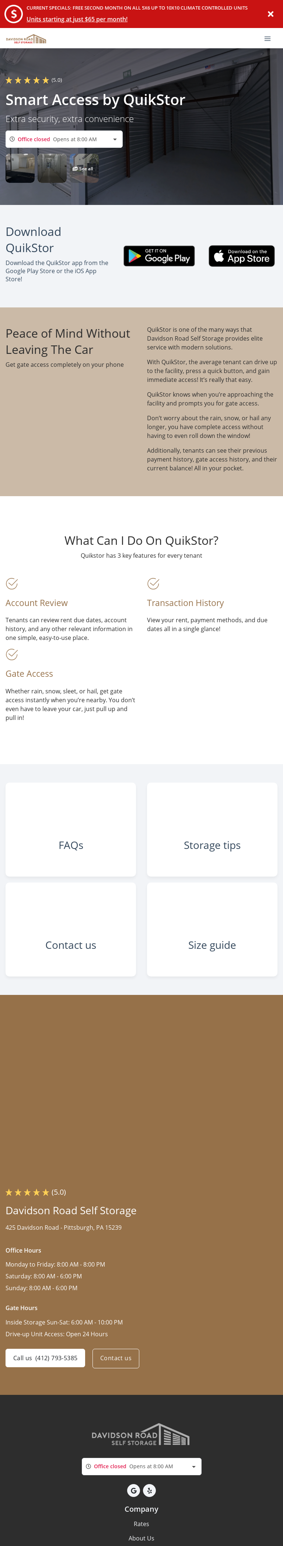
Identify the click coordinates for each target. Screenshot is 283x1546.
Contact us (117, 1373)
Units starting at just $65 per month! (77, 19)
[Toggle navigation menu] (270, 38)
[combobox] (64, 139)
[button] (20, 168)
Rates (141, 1538)
